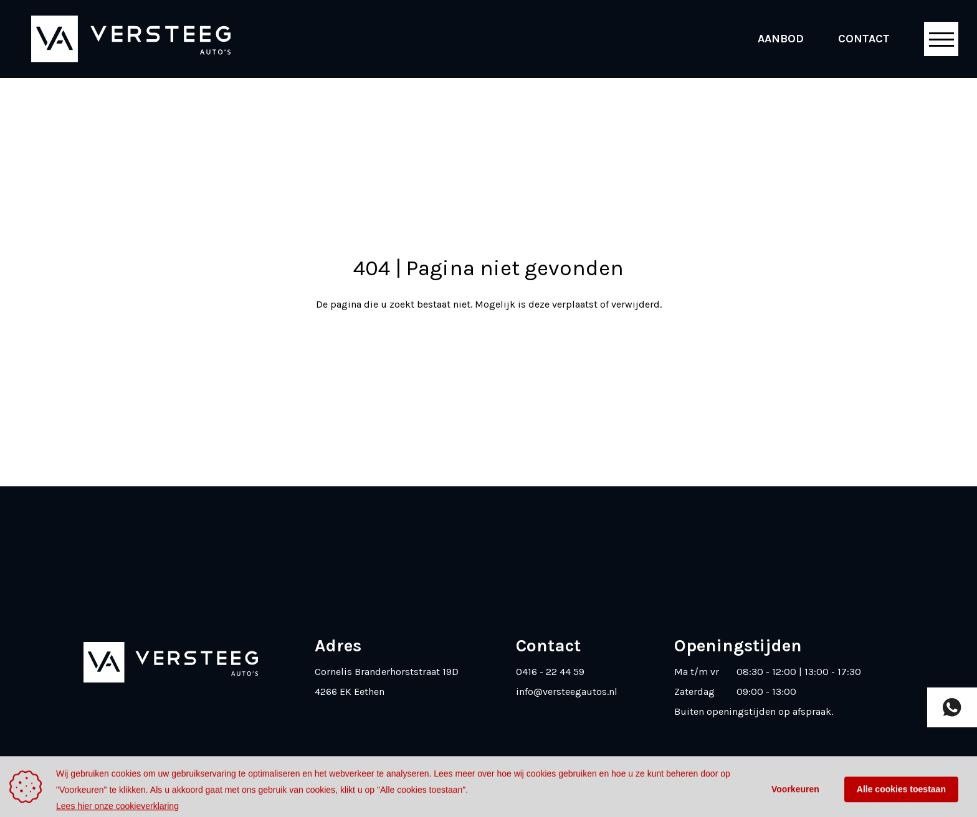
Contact (864, 38)
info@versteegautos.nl (566, 691)
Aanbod (781, 38)
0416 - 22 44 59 (550, 672)
